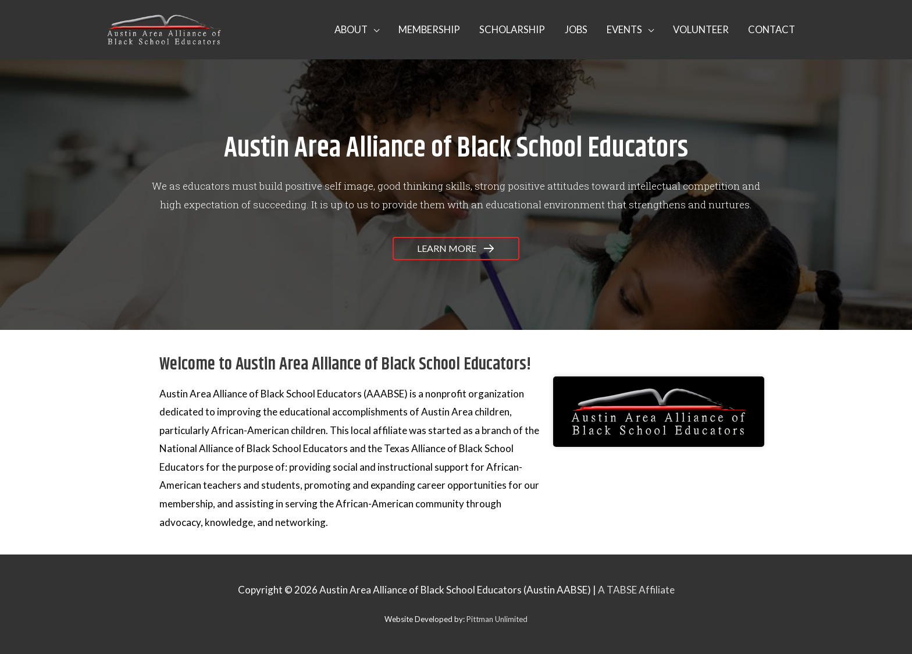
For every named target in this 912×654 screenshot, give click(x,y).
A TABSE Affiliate (636, 590)
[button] (341, 29)
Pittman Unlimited (497, 619)
